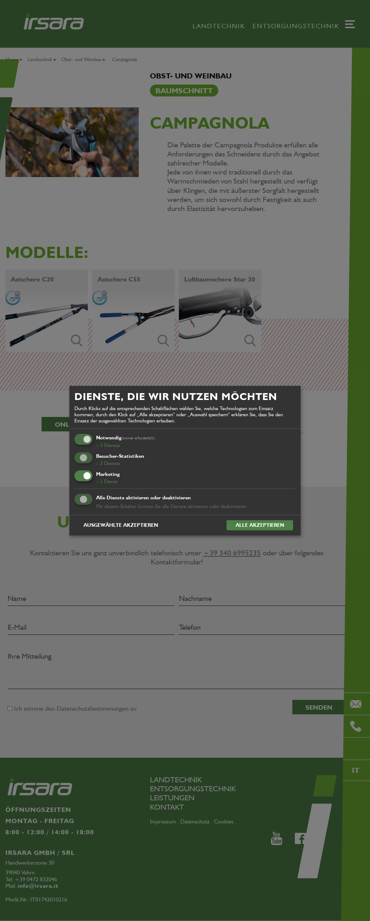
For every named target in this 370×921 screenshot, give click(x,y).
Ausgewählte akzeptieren (120, 525)
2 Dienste (108, 463)
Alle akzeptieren (260, 525)
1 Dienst (106, 481)
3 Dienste (108, 445)
